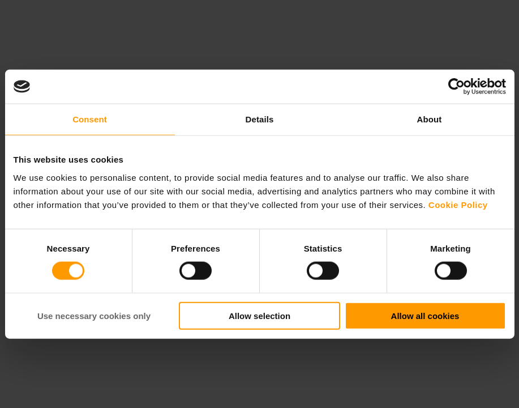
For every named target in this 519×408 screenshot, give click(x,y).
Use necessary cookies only (94, 315)
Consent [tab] (89, 119)
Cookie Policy (458, 204)
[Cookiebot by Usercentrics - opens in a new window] (456, 86)
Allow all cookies (425, 315)
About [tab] (429, 119)
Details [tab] (260, 119)
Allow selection (259, 315)
